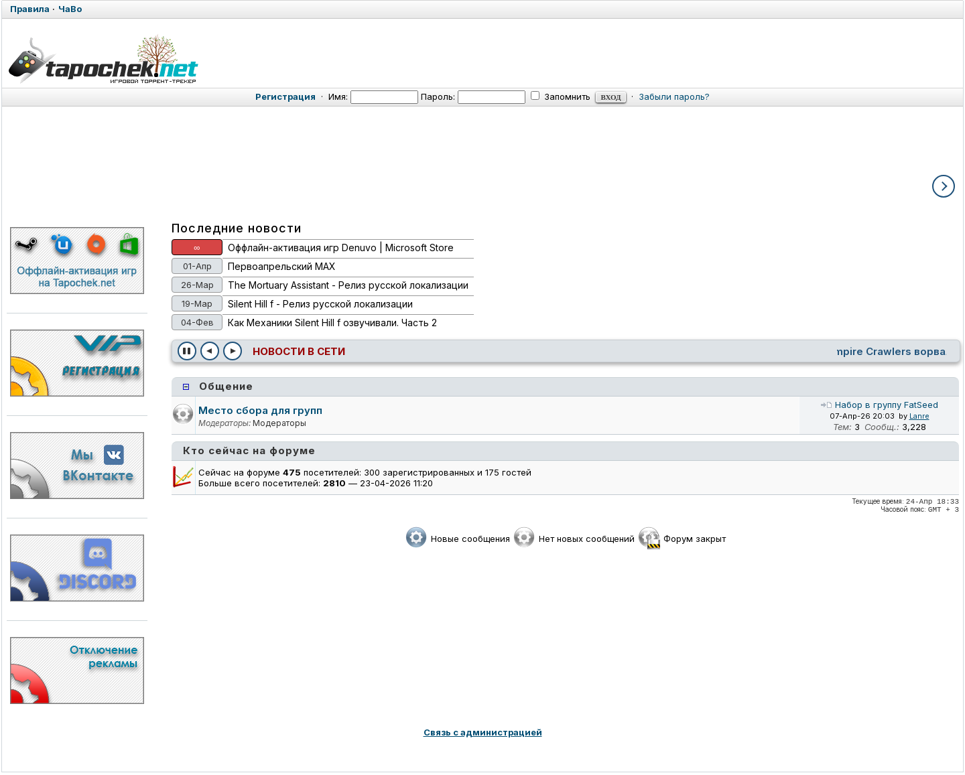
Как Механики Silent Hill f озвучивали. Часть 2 (332, 322)
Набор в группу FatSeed (879, 404)
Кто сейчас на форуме (249, 450)
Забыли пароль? (674, 96)
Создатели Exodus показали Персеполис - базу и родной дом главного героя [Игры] (573, 351)
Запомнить (560, 96)
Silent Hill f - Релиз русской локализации (320, 303)
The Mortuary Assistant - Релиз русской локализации (348, 285)
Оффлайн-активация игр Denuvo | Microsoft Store (341, 247)
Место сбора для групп (260, 410)
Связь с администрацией (483, 732)
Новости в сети (299, 351)
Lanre (919, 416)
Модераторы (279, 423)
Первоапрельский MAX (282, 266)
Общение (226, 386)
